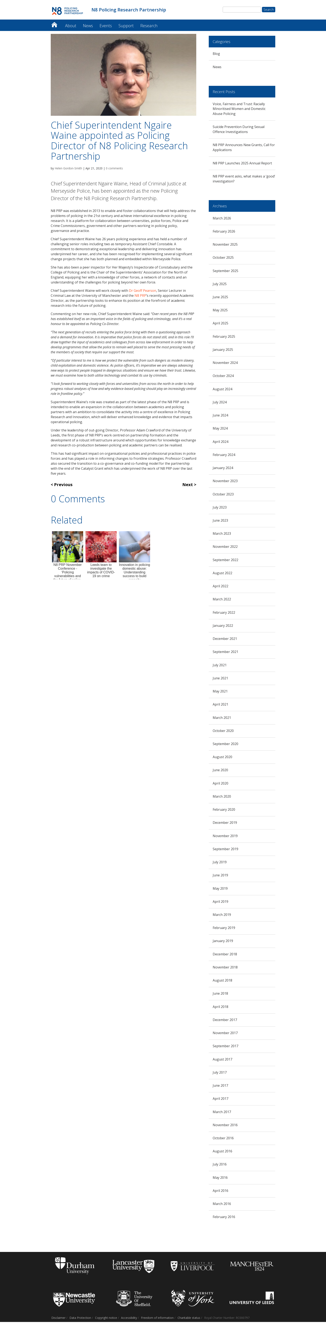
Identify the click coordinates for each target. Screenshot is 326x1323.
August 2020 (222, 758)
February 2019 (224, 929)
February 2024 (224, 455)
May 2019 (220, 889)
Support (126, 27)
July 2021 (220, 666)
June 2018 (220, 994)
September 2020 (225, 745)
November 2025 (225, 245)
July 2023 (220, 508)
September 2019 (225, 850)
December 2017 (225, 1021)
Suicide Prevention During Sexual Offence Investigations (238, 130)
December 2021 (225, 639)
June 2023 (220, 521)
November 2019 (225, 837)
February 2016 (224, 1218)
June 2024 (220, 416)
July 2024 (220, 403)
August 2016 (222, 1152)
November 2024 (225, 364)
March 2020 (222, 797)
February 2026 (224, 232)
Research (149, 27)
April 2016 (220, 1191)
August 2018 (222, 981)
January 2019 (223, 942)
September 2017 (225, 1047)
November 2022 (225, 548)
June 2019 (220, 876)
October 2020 (223, 731)
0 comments (114, 169)
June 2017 (220, 1086)
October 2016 (223, 1139)
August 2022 (222, 574)
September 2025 (225, 272)
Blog (216, 55)
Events (106, 27)
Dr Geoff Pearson (142, 291)
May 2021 (220, 692)
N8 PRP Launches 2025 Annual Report (242, 164)
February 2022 (224, 613)
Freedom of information (157, 1319)
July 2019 (220, 863)
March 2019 (222, 915)
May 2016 (220, 1178)
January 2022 (223, 626)
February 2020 (224, 810)
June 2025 (220, 298)
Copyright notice (106, 1319)
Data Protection (80, 1319)
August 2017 (222, 1060)
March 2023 (222, 534)
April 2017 (220, 1100)
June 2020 (220, 771)
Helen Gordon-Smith (68, 169)
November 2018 (225, 968)
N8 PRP (140, 296)
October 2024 (223, 377)
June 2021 (220, 679)
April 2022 (220, 587)
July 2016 (220, 1165)
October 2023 (223, 495)
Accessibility (129, 1319)
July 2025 (220, 285)
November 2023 (225, 482)
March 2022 (222, 600)
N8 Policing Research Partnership (54, 24)
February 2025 (224, 337)
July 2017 (220, 1073)
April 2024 (220, 442)
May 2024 (220, 429)
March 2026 (222, 219)
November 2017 (225, 1034)
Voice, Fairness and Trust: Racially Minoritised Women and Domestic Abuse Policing (239, 110)
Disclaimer (58, 1319)
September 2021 (225, 653)
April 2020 (220, 784)
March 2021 (222, 718)
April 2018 (220, 1007)
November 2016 (225, 1126)
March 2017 (222, 1113)
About (70, 27)
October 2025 (223, 258)
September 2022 (225, 561)
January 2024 (223, 469)
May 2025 (220, 311)
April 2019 (220, 902)
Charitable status (189, 1319)
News (88, 27)
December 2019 (225, 824)
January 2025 (223, 350)
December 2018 (225, 955)
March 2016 (222, 1205)
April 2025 (220, 324)
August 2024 (222, 390)
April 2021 (220, 705)
